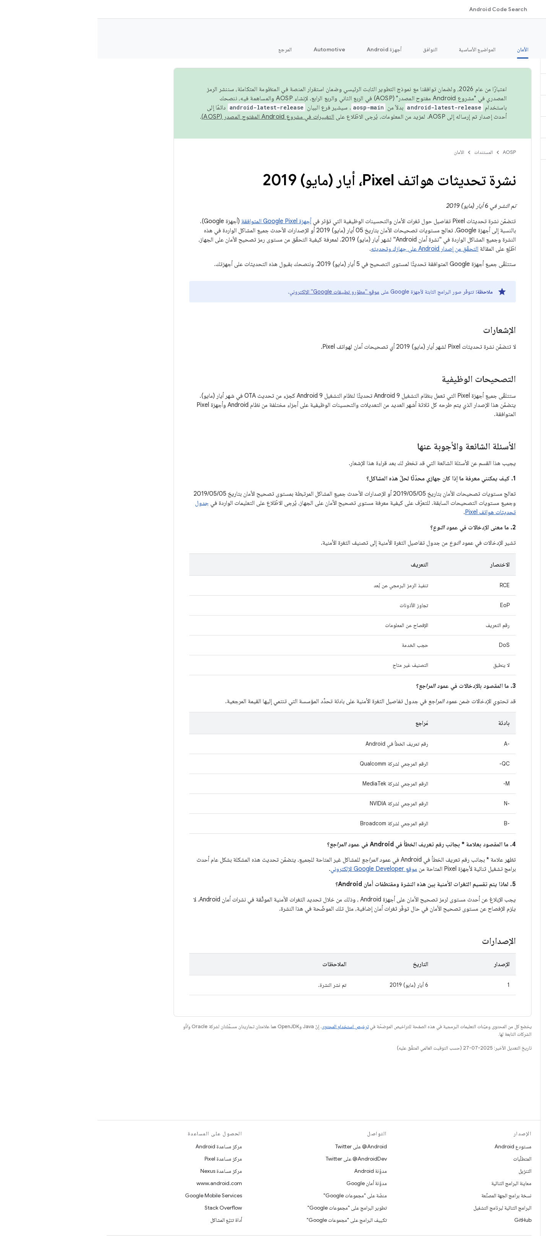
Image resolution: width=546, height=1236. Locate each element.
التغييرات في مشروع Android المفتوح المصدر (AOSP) (170, 117)
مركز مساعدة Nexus (124, 1170)
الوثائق (528, 31)
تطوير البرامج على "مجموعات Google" (249, 1207)
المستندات (386, 152)
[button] (500, 63)
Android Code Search (400, 9)
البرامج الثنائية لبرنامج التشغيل (405, 1207)
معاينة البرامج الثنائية (414, 1183)
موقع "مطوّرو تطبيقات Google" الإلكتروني (237, 291)
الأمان (361, 152)
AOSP (411, 152)
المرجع (188, 49)
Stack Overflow (126, 1207)
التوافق (332, 49)
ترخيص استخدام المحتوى (247, 1026)
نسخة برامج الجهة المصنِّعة (409, 1195)
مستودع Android (415, 1146)
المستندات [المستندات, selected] (469, 9)
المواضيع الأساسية (379, 49)
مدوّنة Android (273, 1170)
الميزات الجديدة (521, 49)
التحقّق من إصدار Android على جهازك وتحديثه (327, 249)
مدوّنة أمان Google (269, 1183)
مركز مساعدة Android (121, 1146)
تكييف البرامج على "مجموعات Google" (249, 1219)
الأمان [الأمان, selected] (425, 49)
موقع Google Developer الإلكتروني (276, 869)
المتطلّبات (425, 1158)
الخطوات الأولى (468, 49)
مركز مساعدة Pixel (126, 1158)
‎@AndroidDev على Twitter (258, 1158)
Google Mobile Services (116, 1195)
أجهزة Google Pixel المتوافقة (179, 221)
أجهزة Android (286, 49)
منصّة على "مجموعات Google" (257, 1195)
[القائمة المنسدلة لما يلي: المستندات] (449, 9)
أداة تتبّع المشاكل (129, 1219)
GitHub (425, 1219)
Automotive (232, 49)
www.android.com (122, 1183)
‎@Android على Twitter (263, 1146)
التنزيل (427, 1170)
